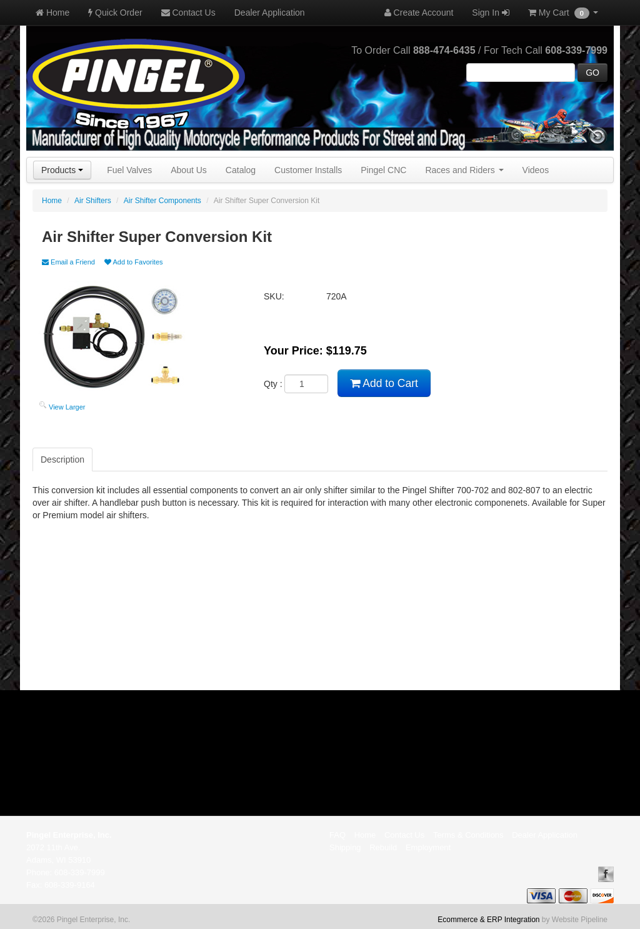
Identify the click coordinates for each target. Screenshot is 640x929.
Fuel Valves (129, 170)
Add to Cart (384, 383)
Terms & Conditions (468, 835)
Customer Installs (308, 170)
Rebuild (383, 847)
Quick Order (115, 13)
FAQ (337, 835)
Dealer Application (269, 13)
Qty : (296, 383)
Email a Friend (68, 262)
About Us (189, 170)
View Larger (67, 407)
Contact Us (188, 13)
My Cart (563, 13)
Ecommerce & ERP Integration (488, 919)
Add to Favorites (133, 262)
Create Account (419, 13)
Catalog (241, 170)
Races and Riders (464, 170)
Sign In (490, 13)
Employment (428, 847)
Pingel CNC (383, 170)
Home (52, 13)
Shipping (345, 847)
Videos (535, 170)
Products (62, 170)
